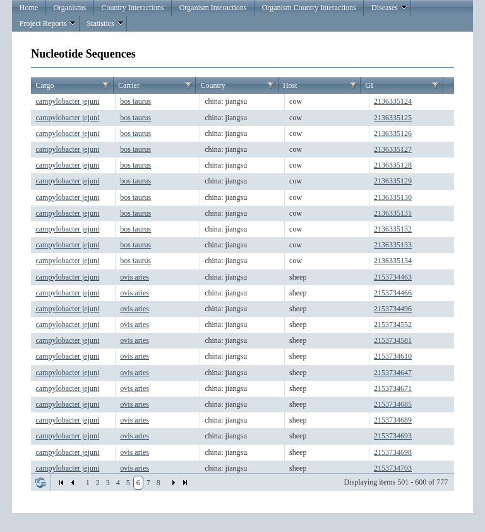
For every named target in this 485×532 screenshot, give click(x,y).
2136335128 (393, 165)
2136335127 (393, 149)
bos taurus (135, 101)
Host (290, 85)
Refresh (40, 483)
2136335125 (393, 117)
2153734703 (393, 468)
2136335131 (393, 213)
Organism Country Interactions (309, 7)
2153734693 (393, 435)
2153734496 (393, 308)
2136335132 (393, 229)
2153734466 (393, 292)
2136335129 (393, 180)
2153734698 (393, 452)
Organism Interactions (213, 7)
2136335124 (393, 101)
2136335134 (393, 260)
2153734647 (393, 372)
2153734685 (393, 404)
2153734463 (393, 277)
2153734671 (393, 388)
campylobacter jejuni (67, 101)
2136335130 (393, 197)
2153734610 (393, 356)
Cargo (44, 85)
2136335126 (393, 133)
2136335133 (393, 244)
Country (212, 85)
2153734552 (393, 324)
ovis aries (134, 277)
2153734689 (393, 420)
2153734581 (393, 340)
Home (29, 7)
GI (369, 85)
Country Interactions (132, 7)
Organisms (69, 7)
